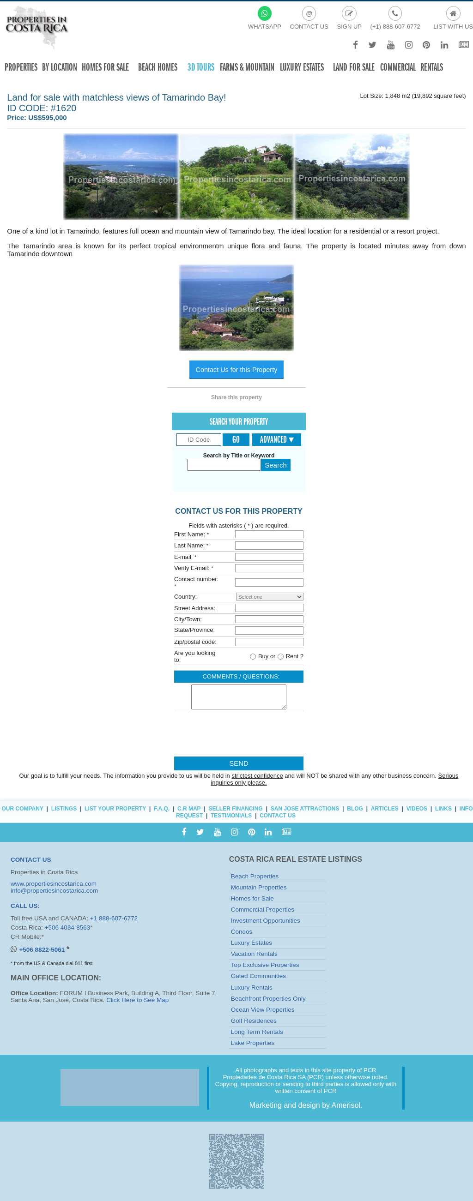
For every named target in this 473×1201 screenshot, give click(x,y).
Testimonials (231, 815)
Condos (242, 931)
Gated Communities (258, 976)
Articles (385, 808)
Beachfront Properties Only (268, 998)
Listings (64, 808)
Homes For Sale (105, 67)
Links (443, 808)
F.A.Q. (162, 808)
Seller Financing (236, 808)
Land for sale (354, 67)
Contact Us (278, 815)
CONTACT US (31, 859)
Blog (355, 808)
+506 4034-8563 (68, 927)
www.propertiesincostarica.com (54, 883)
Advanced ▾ (277, 439)
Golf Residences (254, 1020)
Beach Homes (157, 67)
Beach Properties (255, 876)
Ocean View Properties (263, 1009)
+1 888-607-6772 (114, 918)
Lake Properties (253, 1042)
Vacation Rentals (254, 953)
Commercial (398, 67)
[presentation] (238, 735)
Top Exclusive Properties (265, 964)
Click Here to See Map (137, 1000)
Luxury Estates (302, 67)
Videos (416, 808)
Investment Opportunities (265, 920)
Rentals (431, 67)
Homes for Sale (252, 898)
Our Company (22, 808)
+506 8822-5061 (42, 949)
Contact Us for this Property (237, 369)
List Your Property (115, 808)
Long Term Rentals (257, 1031)
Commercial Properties (262, 909)
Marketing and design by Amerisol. (306, 1105)
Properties (21, 67)
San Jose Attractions (305, 808)
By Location (59, 67)
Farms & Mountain (247, 67)
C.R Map (189, 808)
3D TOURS (201, 67)
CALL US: (25, 905)
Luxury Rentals (252, 987)
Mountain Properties (259, 887)
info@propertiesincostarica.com (54, 890)
